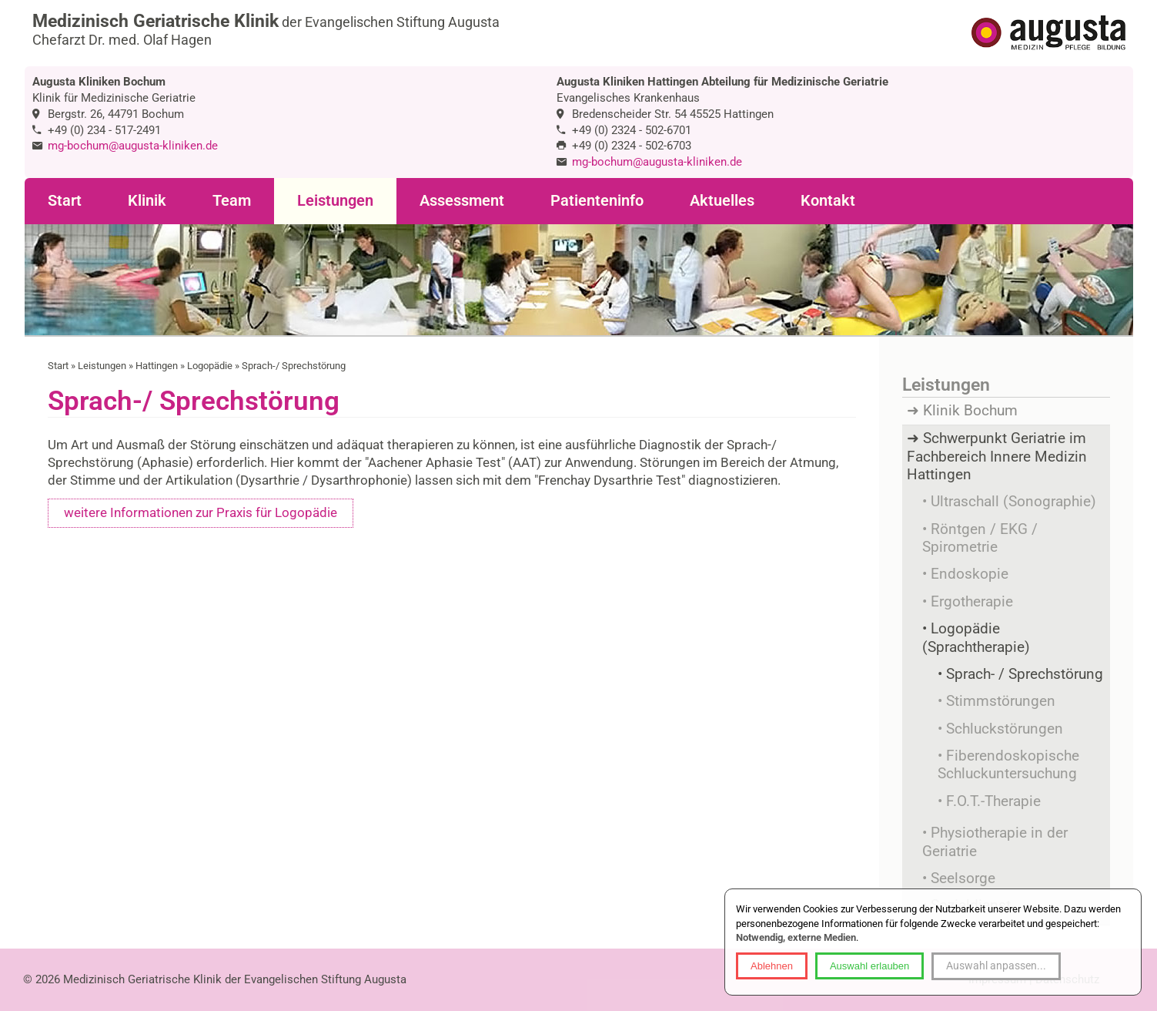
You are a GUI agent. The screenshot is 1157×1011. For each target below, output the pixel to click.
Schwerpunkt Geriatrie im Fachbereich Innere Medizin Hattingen (997, 456)
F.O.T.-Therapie (993, 801)
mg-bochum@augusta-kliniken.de (133, 146)
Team (231, 201)
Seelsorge (963, 878)
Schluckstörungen (1004, 728)
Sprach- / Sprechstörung (1024, 674)
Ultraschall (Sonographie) (1013, 501)
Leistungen (335, 201)
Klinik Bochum (970, 410)
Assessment (462, 201)
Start (65, 201)
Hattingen (156, 365)
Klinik (147, 201)
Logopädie (209, 365)
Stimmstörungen (1000, 701)
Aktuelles (722, 201)
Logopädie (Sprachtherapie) (976, 637)
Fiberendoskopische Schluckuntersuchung (1008, 764)
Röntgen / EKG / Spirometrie (980, 538)
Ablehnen (772, 966)
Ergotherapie (972, 601)
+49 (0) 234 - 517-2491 (104, 130)
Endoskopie (969, 574)
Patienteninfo (597, 201)
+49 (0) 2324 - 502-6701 (631, 130)
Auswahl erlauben (869, 966)
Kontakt (828, 201)
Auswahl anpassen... (996, 965)
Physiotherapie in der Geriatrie (995, 842)
